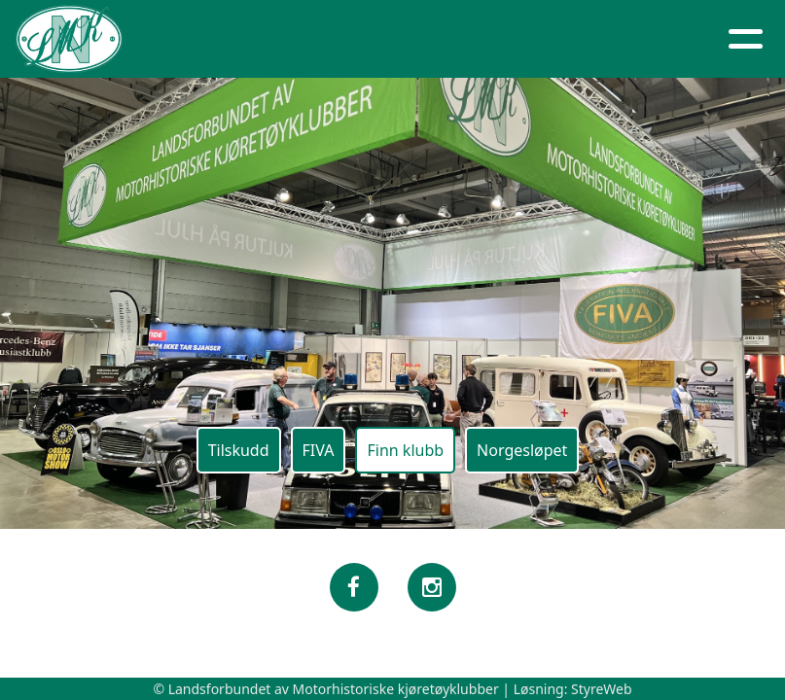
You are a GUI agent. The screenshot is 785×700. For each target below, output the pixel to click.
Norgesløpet (522, 450)
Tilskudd (238, 450)
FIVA (319, 450)
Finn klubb (405, 450)
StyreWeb (601, 689)
